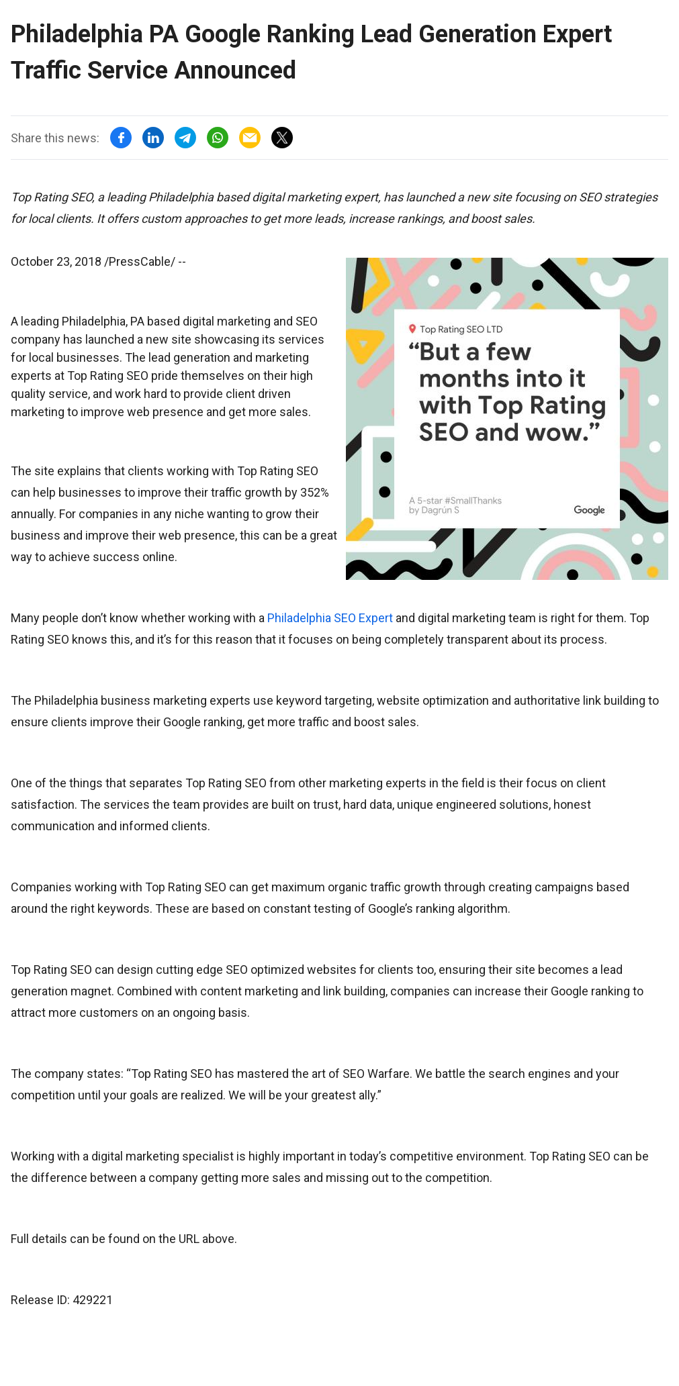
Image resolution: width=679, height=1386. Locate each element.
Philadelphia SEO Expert (330, 618)
